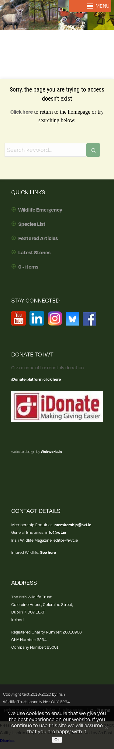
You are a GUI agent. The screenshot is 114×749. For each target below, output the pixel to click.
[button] (102, 6)
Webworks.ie (51, 451)
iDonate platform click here (36, 379)
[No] (106, 727)
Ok (57, 739)
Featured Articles (38, 238)
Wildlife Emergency (40, 210)
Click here (21, 112)
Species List (32, 224)
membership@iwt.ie (72, 525)
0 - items (28, 267)
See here (48, 552)
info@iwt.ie (55, 532)
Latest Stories (34, 252)
